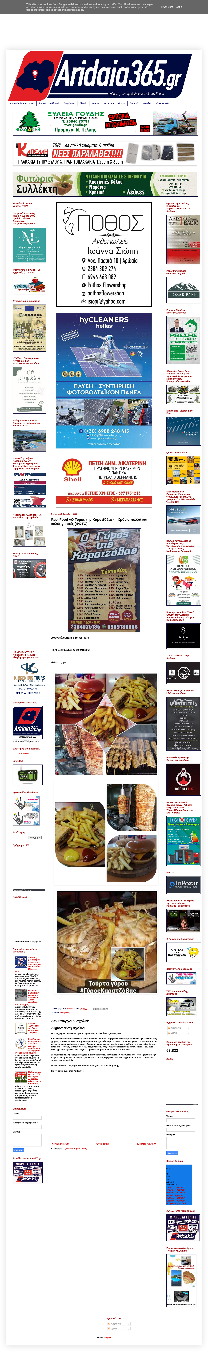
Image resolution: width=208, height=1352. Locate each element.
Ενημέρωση (69, 103)
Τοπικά (42, 103)
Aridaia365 (24, 753)
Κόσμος (95, 103)
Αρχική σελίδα (102, 1144)
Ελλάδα (83, 103)
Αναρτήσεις (174, 1028)
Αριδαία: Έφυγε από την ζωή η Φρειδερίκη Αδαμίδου (33, 1028)
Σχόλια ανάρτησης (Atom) (75, 1148)
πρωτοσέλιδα (22, 942)
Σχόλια (172, 1033)
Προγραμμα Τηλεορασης (22, 890)
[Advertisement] (104, 27)
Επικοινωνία (162, 103)
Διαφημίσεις (64, 1013)
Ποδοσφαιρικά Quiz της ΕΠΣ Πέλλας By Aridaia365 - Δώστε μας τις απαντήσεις (35, 1078)
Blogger (107, 1338)
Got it (179, 7)
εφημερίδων (36, 942)
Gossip (121, 103)
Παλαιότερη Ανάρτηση (146, 1144)
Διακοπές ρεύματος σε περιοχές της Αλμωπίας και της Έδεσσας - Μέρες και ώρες (28, 964)
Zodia (195, 1104)
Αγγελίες (147, 103)
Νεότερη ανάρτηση (60, 1144)
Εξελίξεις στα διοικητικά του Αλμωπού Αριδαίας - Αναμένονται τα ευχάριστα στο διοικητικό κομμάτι (28, 1046)
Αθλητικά (54, 103)
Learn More (167, 7)
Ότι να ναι (109, 103)
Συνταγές (134, 103)
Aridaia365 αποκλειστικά (22, 103)
